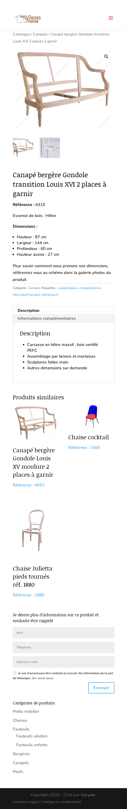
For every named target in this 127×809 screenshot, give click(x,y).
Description (29, 310)
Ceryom (88, 795)
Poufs (18, 771)
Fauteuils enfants (32, 745)
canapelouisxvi (90, 288)
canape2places (68, 288)
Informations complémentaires (47, 318)
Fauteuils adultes (32, 736)
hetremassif (50, 295)
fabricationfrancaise (26, 295)
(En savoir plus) (42, 678)
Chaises (20, 720)
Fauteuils (21, 729)
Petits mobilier (26, 711)
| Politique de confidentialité (61, 802)
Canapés (40, 34)
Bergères (21, 754)
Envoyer (101, 688)
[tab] (64, 311)
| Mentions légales (26, 802)
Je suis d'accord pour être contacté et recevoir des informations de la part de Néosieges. (63, 675)
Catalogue (21, 34)
